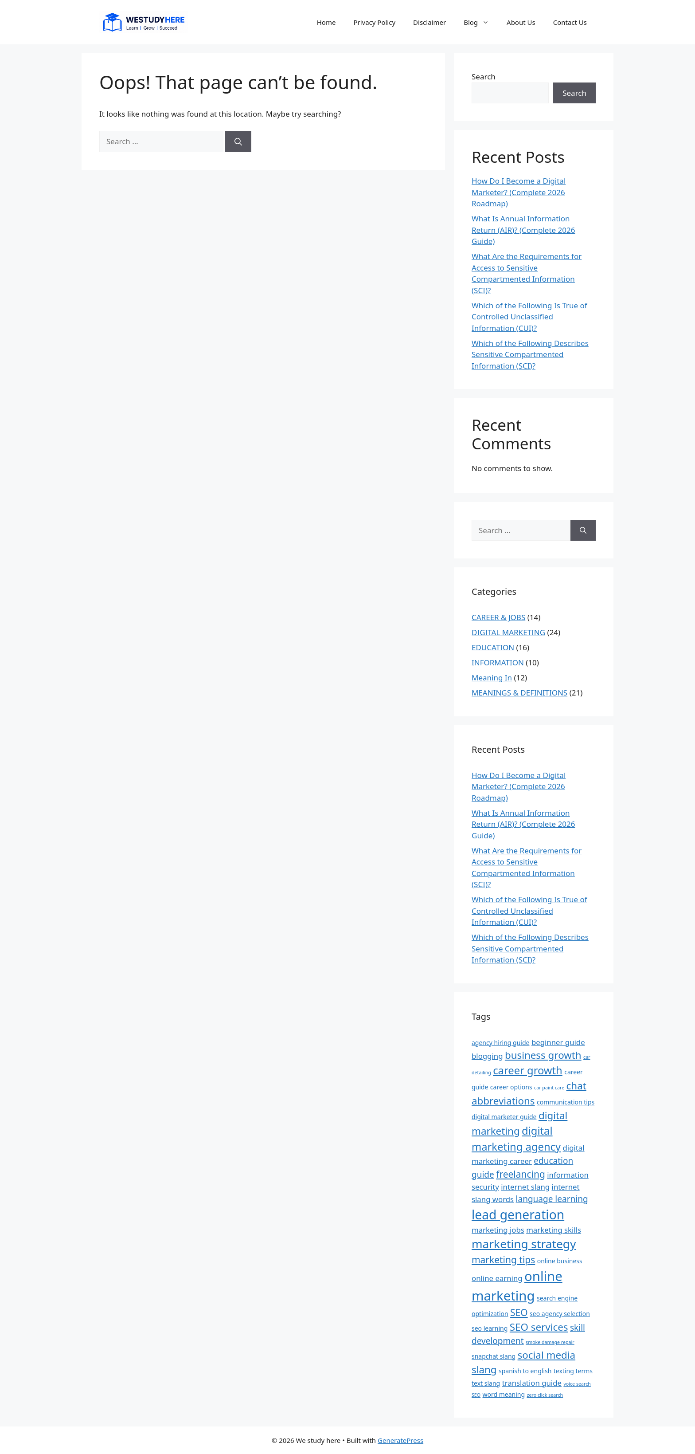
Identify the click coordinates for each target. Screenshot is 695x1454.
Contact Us (570, 22)
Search (484, 76)
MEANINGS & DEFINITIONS (519, 693)
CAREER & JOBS (498, 617)
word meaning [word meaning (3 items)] (504, 1394)
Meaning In (492, 677)
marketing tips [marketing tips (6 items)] (503, 1260)
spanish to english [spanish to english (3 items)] (525, 1371)
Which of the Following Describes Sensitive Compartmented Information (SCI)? (530, 354)
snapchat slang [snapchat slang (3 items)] (493, 1356)
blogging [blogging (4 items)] (487, 1056)
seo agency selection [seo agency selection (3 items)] (560, 1313)
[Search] (238, 141)
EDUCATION (493, 647)
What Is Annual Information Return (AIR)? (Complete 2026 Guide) (523, 229)
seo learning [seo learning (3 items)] (490, 1328)
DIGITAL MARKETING (508, 632)
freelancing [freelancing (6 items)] (520, 1174)
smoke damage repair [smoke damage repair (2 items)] (550, 1342)
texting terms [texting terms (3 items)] (573, 1371)
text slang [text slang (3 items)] (486, 1383)
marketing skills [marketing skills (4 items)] (553, 1230)
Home (326, 22)
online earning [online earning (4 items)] (497, 1278)
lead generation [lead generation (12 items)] (518, 1214)
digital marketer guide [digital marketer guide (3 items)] (504, 1116)
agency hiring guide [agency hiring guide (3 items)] (500, 1042)
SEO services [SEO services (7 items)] (539, 1327)
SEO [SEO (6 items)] (519, 1312)
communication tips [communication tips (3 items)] (565, 1102)
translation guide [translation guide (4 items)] (532, 1383)
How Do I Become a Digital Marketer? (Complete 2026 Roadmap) (519, 192)
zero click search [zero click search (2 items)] (545, 1395)
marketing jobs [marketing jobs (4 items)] (498, 1230)
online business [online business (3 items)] (559, 1261)
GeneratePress (400, 1440)
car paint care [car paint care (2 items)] (549, 1088)
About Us (521, 22)
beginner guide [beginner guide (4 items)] (558, 1042)
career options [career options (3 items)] (511, 1087)
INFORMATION (498, 662)
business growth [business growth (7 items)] (543, 1055)
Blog (481, 22)
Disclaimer (429, 22)
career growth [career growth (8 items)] (527, 1070)
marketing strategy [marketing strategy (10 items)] (524, 1244)
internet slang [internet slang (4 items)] (525, 1187)
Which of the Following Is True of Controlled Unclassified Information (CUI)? (529, 316)
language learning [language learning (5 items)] (552, 1199)
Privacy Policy (374, 22)
